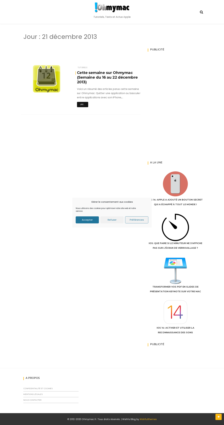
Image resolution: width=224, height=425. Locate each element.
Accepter (87, 219)
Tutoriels (82, 67)
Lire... (82, 104)
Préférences (137, 219)
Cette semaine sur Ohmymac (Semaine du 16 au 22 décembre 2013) (107, 77)
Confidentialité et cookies (38, 388)
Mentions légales (33, 394)
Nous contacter (32, 400)
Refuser (112, 219)
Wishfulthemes (148, 419)
